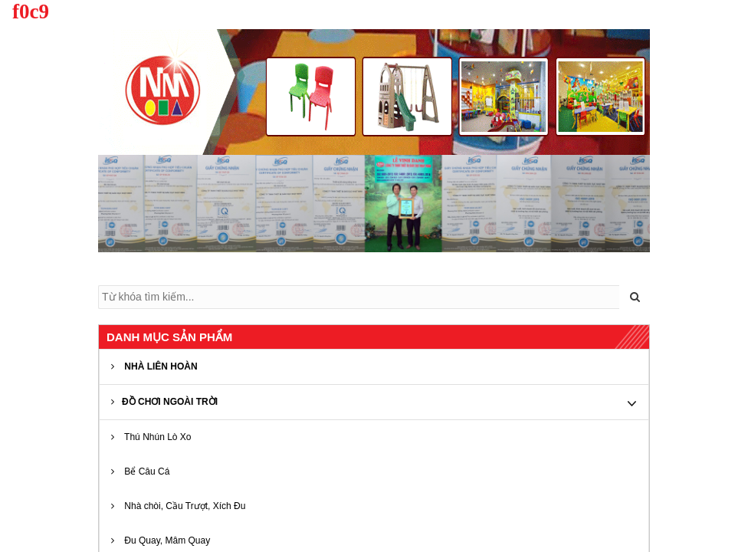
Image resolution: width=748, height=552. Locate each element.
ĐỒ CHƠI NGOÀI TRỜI (164, 401)
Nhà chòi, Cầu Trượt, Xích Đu (178, 506)
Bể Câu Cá (140, 471)
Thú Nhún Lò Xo (151, 437)
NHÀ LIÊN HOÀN (154, 366)
